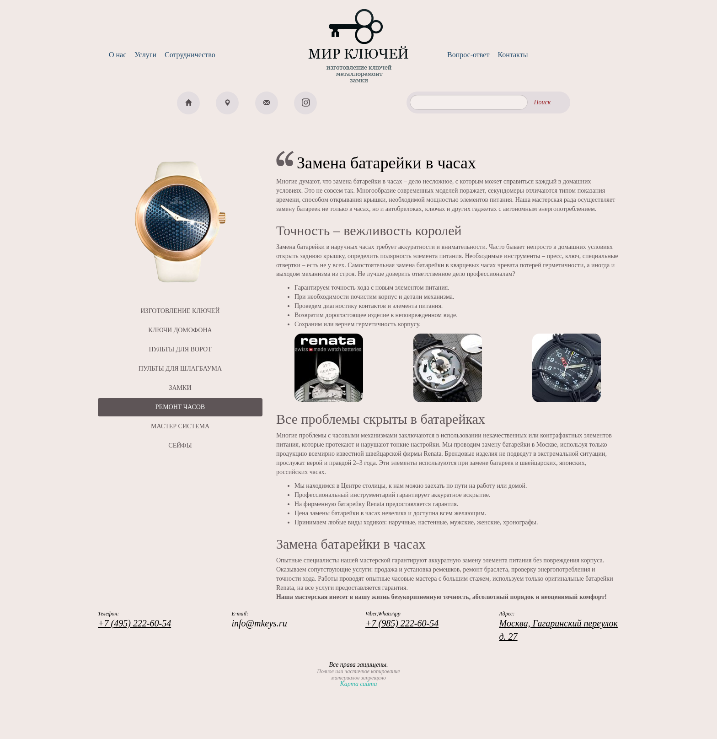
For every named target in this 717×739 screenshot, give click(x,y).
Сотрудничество (190, 55)
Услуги (145, 55)
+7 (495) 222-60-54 (134, 623)
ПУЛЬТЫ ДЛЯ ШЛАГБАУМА (180, 368)
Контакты (513, 55)
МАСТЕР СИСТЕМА (180, 426)
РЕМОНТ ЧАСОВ (180, 407)
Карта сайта (358, 683)
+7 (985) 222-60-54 (402, 623)
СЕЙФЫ (180, 445)
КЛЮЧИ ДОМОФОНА (180, 330)
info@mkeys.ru (259, 623)
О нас (117, 55)
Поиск (542, 102)
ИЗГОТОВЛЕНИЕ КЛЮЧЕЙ (179, 310)
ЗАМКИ (180, 387)
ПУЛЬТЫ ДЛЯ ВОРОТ (180, 349)
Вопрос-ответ (468, 55)
